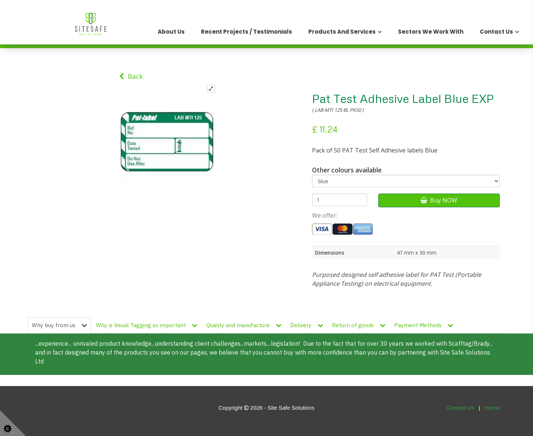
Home (492, 408)
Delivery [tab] (306, 325)
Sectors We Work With (430, 32)
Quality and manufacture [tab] (243, 325)
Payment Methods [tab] (423, 325)
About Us (171, 32)
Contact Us (496, 32)
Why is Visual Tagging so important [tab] (146, 325)
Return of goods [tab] (358, 325)
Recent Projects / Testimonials (246, 32)
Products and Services (342, 32)
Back (131, 76)
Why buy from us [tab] (59, 325)
